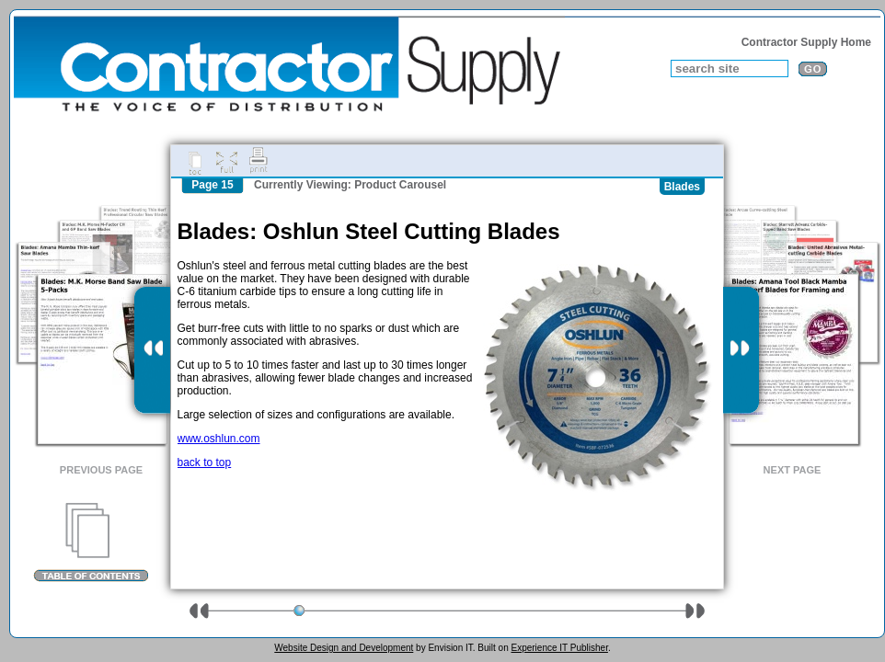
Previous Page (101, 469)
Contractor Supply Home (806, 42)
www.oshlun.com (219, 438)
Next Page (793, 469)
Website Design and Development (343, 648)
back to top (205, 462)
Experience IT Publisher (559, 648)
